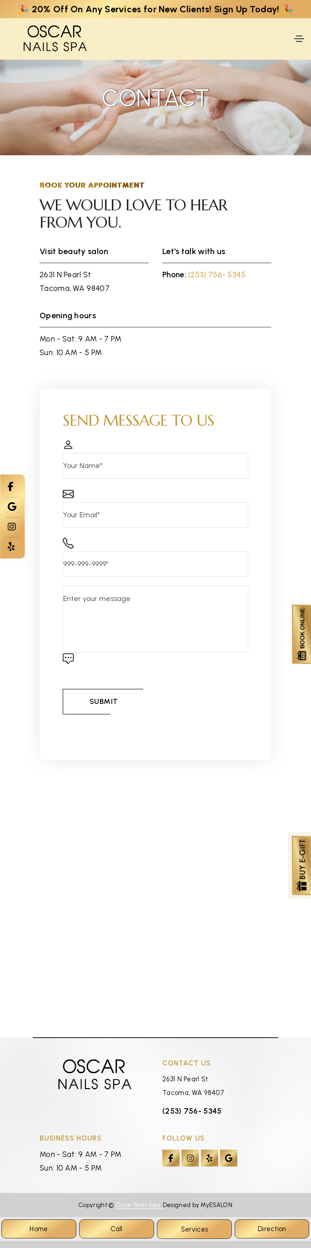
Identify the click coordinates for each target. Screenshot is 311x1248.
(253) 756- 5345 (217, 274)
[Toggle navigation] (299, 39)
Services (194, 1229)
